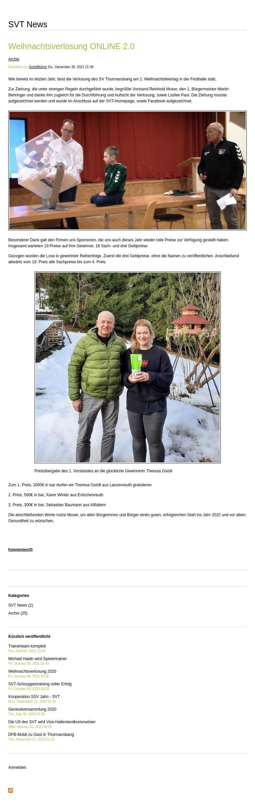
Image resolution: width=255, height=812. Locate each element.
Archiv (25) (18, 613)
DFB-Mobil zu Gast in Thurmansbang (41, 736)
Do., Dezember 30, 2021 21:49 (71, 67)
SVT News (27, 24)
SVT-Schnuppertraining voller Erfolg (40, 686)
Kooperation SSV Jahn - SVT (34, 698)
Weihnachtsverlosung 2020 (32, 673)
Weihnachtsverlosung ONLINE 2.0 (71, 46)
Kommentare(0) (20, 549)
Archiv (13, 59)
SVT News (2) (20, 605)
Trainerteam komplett (27, 648)
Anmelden (17, 767)
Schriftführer (38, 67)
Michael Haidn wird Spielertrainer (37, 660)
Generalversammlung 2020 (32, 711)
